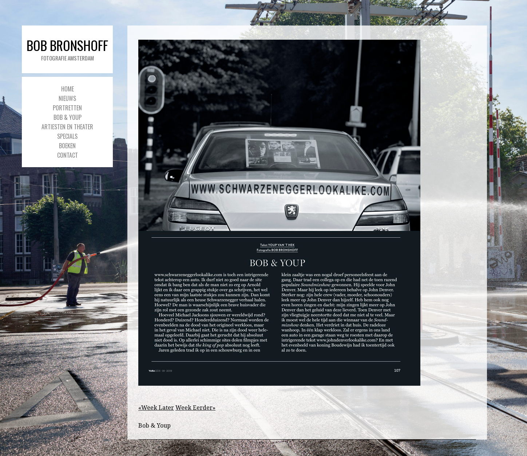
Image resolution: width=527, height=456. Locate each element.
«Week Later (156, 407)
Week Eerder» (195, 407)
